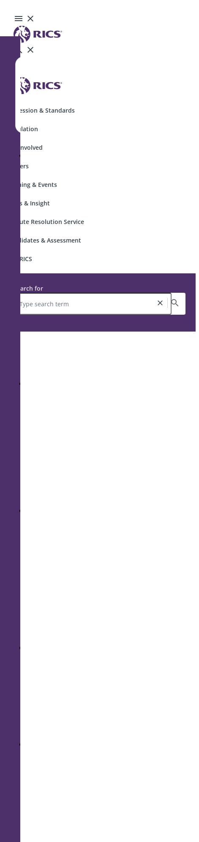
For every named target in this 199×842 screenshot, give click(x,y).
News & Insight (28, 203)
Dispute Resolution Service (45, 222)
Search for (28, 288)
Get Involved (25, 147)
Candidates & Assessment (44, 240)
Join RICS (19, 259)
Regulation (22, 129)
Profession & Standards (41, 110)
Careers (18, 166)
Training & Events (32, 185)
